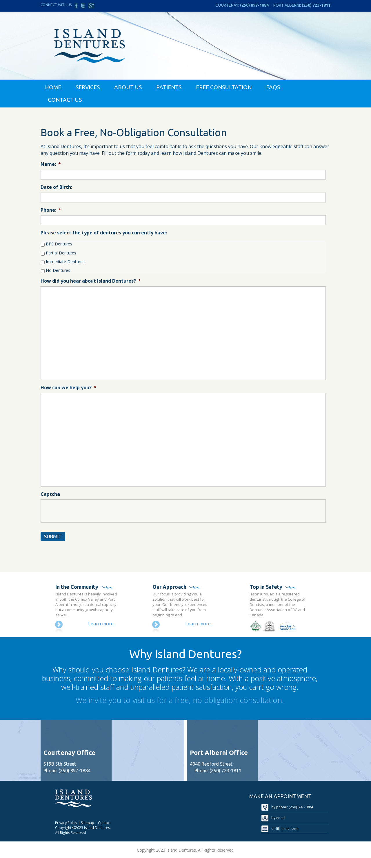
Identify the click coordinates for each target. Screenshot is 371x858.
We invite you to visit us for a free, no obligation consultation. (180, 700)
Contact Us (65, 99)
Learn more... (102, 623)
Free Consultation (224, 87)
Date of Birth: (56, 187)
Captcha (50, 494)
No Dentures (58, 270)
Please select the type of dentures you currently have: (104, 233)
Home (53, 87)
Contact (104, 822)
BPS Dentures (59, 244)
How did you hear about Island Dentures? (91, 281)
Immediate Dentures (65, 261)
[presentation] (85, 511)
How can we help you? (69, 388)
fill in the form (287, 828)
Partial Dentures (61, 253)
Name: (51, 164)
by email (273, 817)
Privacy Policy (66, 822)
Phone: (51, 210)
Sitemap (87, 822)
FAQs (273, 87)
